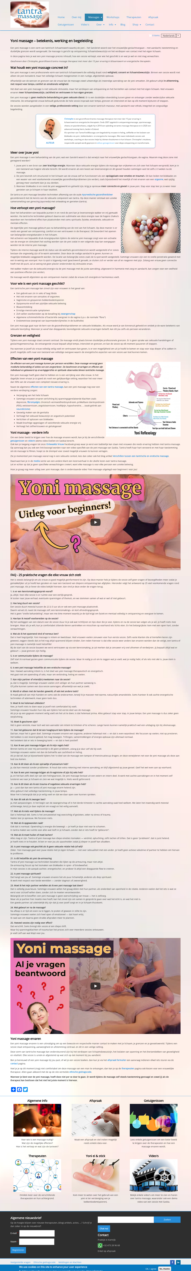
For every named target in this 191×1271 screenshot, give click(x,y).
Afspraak (153, 17)
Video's (85, 24)
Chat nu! (104, 1228)
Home (61, 17)
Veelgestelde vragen (20, 1262)
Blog (122, 24)
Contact (149, 24)
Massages (95, 18)
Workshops (113, 17)
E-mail (13, 1233)
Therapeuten (134, 17)
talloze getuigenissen (106, 143)
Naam (13, 1241)
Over (100, 25)
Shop (137, 25)
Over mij (76, 17)
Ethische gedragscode (45, 1262)
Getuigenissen (66, 24)
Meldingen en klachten (69, 1262)
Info (113, 25)
